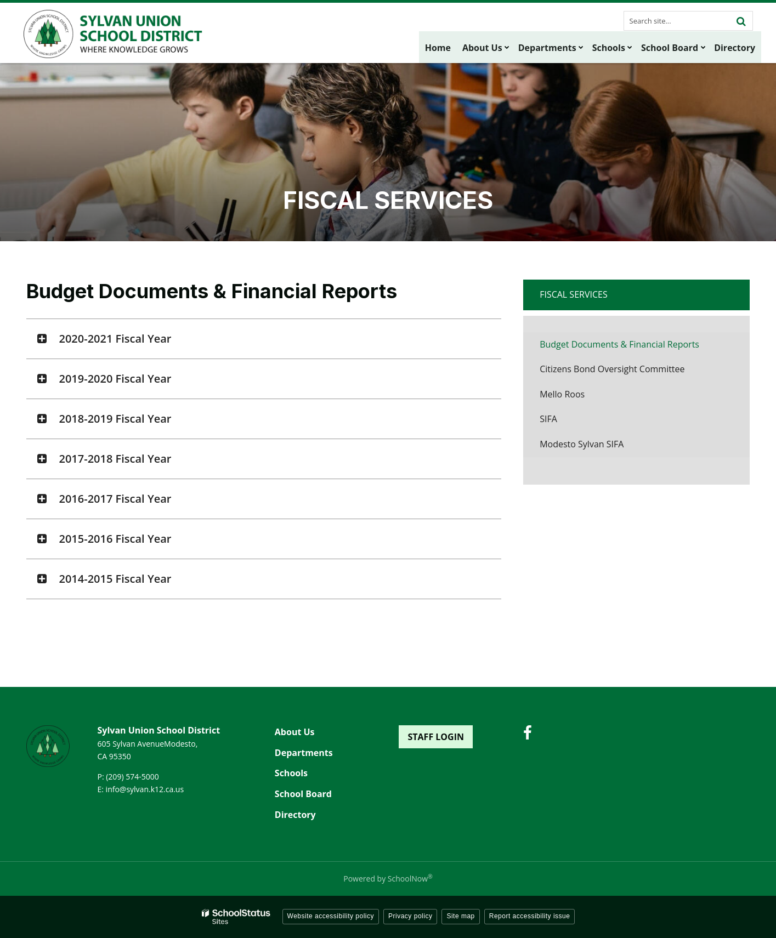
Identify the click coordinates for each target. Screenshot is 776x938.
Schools (291, 773)
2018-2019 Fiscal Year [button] (115, 418)
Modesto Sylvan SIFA (582, 444)
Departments (304, 753)
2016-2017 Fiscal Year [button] (115, 498)
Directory (295, 815)
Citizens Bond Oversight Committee (612, 369)
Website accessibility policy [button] (331, 916)
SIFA (548, 419)
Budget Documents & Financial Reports (619, 344)
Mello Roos (562, 394)
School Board (303, 794)
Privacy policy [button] (410, 916)
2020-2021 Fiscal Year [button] (115, 338)
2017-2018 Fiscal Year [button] (115, 458)
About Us (295, 732)
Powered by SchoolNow (387, 878)
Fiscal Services (574, 294)
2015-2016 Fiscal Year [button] (115, 538)
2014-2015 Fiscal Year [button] (115, 578)
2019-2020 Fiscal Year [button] (115, 378)
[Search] (741, 21)
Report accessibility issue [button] (529, 916)
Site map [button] (460, 916)
